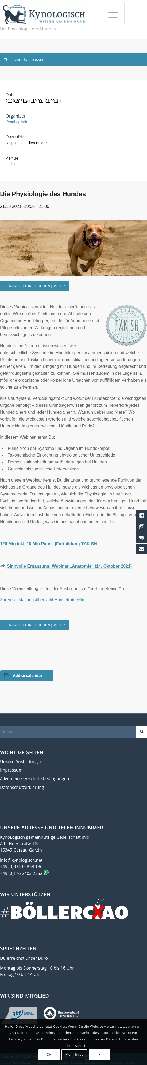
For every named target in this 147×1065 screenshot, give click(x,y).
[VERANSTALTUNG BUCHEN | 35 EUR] (34, 286)
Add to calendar (27, 675)
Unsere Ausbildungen (21, 761)
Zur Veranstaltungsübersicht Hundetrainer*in (42, 600)
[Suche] (73, 732)
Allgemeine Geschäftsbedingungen (34, 778)
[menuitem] (110, 15)
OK (49, 1054)
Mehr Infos (74, 1054)
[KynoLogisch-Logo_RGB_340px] (44, 13)
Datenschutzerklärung (22, 787)
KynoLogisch (16, 122)
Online (11, 164)
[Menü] (110, 15)
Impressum (11, 770)
